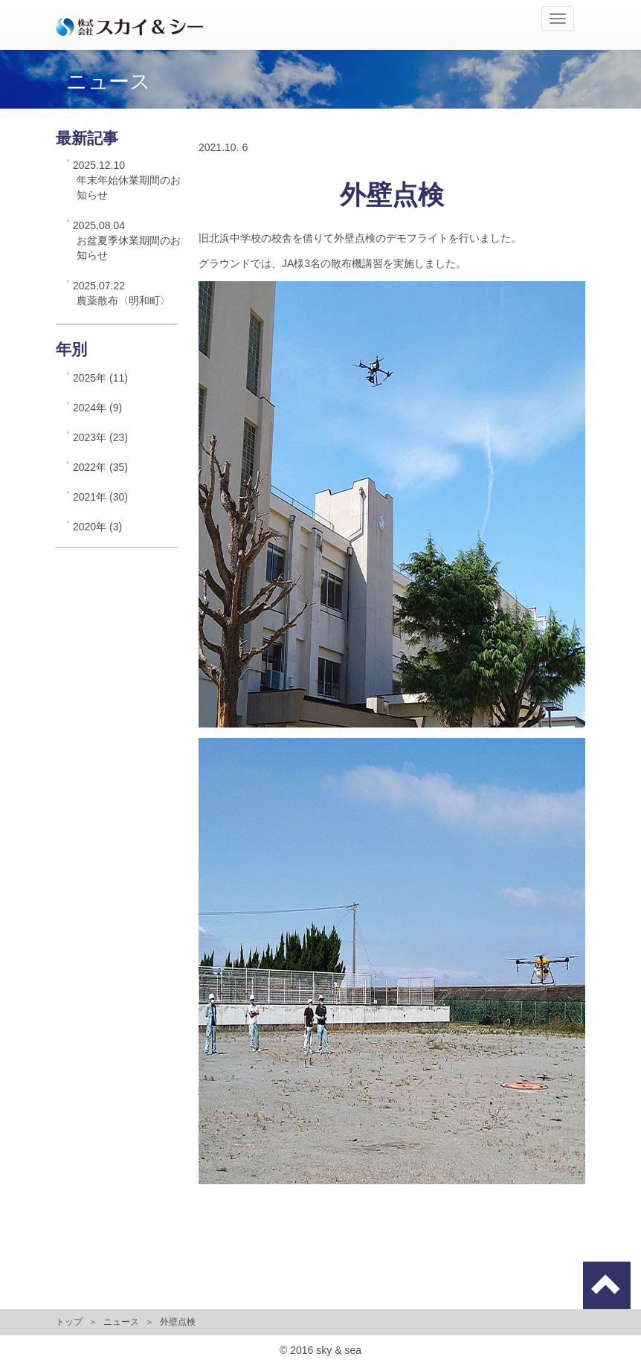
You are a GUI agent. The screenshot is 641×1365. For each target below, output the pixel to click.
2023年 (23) (100, 437)
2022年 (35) (100, 467)
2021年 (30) (100, 497)
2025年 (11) (100, 378)
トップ (69, 1322)
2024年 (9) (97, 408)
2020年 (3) (97, 527)
